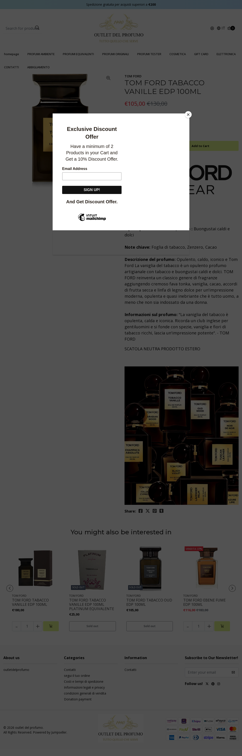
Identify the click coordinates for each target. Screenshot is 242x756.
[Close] (188, 114)
